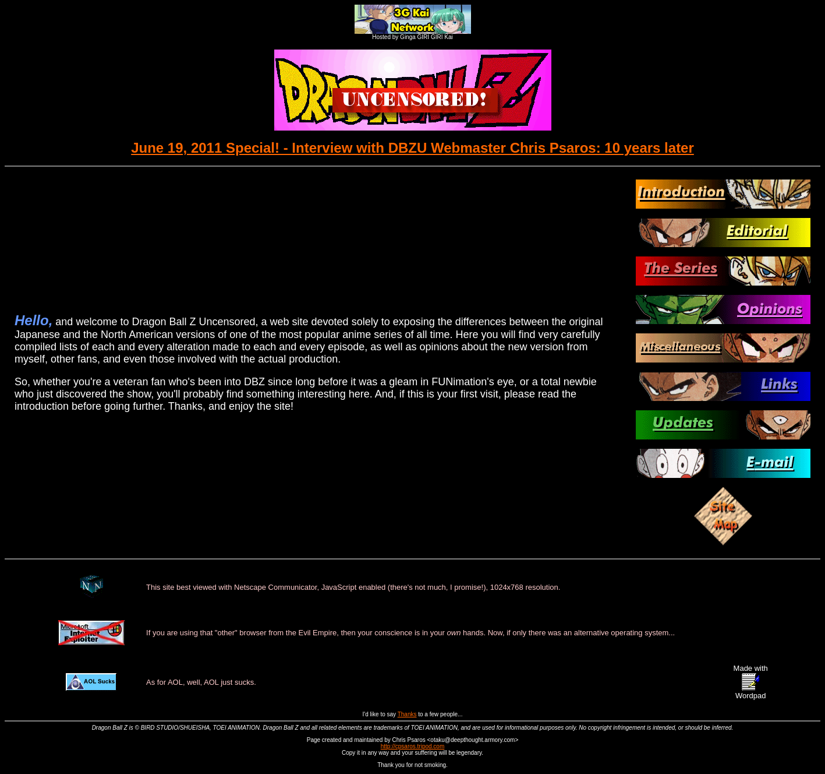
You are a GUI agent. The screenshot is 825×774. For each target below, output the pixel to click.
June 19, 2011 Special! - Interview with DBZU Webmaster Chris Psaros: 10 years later (412, 148)
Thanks (407, 714)
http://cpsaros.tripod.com (413, 746)
